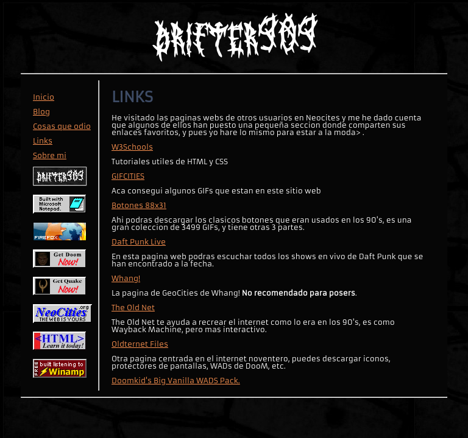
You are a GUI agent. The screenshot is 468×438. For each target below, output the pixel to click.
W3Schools (132, 146)
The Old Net (133, 307)
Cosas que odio (62, 126)
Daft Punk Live (139, 241)
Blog (41, 111)
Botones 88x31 (139, 205)
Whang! (126, 278)
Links (42, 140)
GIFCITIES (128, 176)
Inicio (43, 97)
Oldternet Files (140, 344)
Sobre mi (49, 155)
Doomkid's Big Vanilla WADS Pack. (176, 380)
